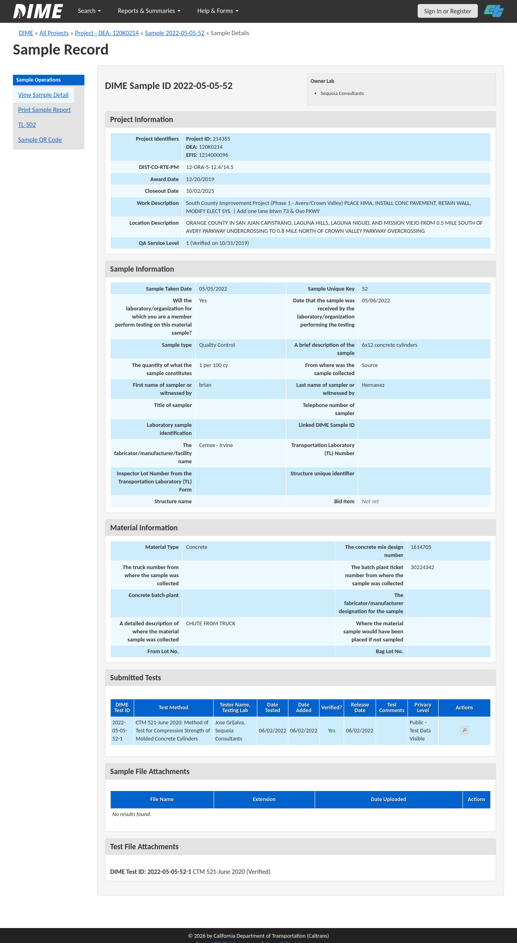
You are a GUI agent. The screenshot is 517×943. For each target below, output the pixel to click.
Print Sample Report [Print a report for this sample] (44, 110)
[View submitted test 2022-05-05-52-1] (464, 731)
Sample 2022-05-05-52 (174, 33)
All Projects (54, 33)
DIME (26, 33)
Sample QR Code (40, 139)
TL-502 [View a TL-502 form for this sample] (27, 125)
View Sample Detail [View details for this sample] (43, 95)
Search (89, 11)
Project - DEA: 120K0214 (107, 33)
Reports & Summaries (149, 11)
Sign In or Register (447, 11)
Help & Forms (218, 11)
